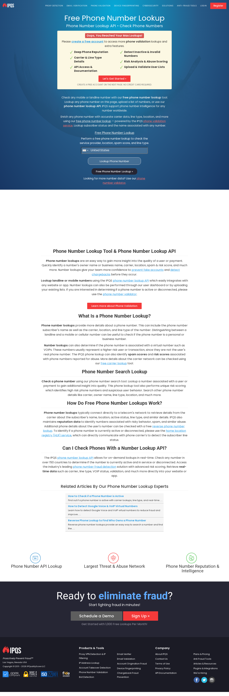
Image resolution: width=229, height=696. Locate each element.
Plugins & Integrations (205, 668)
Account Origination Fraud (132, 663)
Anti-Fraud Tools (187, 5)
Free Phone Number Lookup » (114, 171)
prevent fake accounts (148, 270)
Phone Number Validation (93, 672)
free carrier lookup (114, 363)
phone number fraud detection (94, 467)
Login (203, 5)
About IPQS (161, 654)
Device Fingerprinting (126, 5)
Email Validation (126, 658)
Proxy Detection (54, 5)
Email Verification (77, 5)
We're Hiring (200, 672)
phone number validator (120, 294)
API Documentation (166, 672)
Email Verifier (124, 654)
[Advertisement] (114, 224)
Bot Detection (86, 677)
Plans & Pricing (201, 654)
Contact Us (161, 658)
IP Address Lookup (89, 662)
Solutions (167, 5)
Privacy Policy (162, 668)
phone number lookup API (131, 281)
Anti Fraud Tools (202, 658)
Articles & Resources (204, 663)
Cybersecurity (150, 5)
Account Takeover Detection (95, 667)
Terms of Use (162, 663)
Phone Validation (101, 5)
